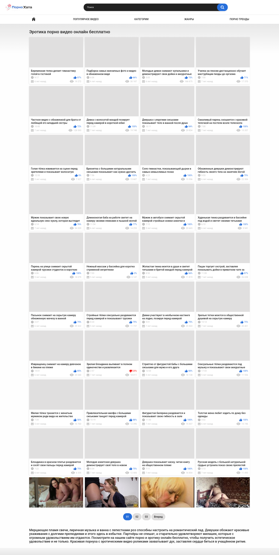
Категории (141, 19)
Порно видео (33, 19)
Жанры (189, 19)
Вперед (158, 516)
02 (137, 516)
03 (146, 516)
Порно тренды (239, 19)
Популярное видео (86, 19)
